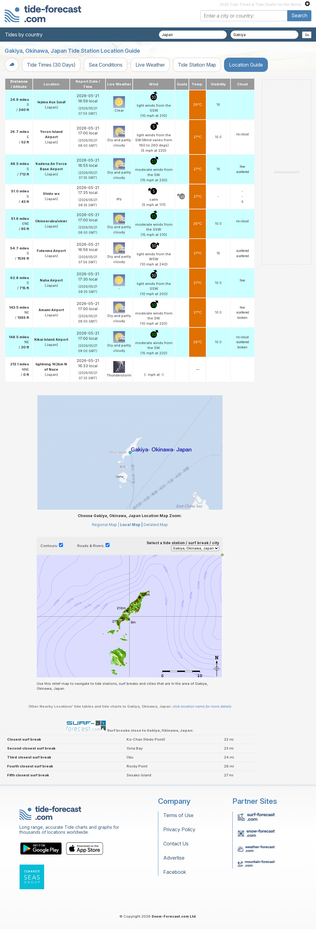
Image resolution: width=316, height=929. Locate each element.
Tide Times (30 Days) (51, 65)
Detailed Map (155, 524)
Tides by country (24, 34)
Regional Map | (105, 524)
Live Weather (150, 65)
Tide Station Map (197, 65)
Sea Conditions (106, 65)
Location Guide (246, 65)
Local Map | (131, 524)
